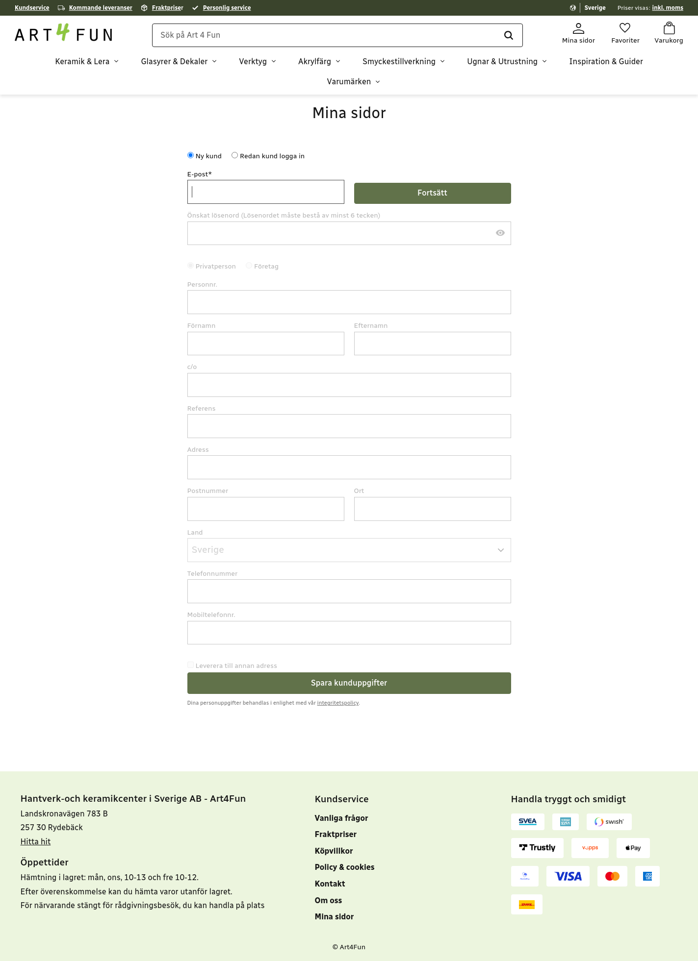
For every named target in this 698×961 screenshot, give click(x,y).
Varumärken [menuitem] (349, 81)
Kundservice (32, 8)
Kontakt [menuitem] (330, 883)
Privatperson (216, 266)
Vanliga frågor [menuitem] (341, 818)
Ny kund (209, 156)
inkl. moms (667, 7)
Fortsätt (432, 192)
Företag (266, 266)
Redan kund (272, 156)
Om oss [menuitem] (328, 900)
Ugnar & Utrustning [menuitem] (502, 61)
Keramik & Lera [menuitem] (82, 61)
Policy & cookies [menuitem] (345, 867)
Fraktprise (166, 7)
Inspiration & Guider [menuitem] (606, 61)
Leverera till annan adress (237, 666)
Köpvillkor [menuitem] (334, 851)
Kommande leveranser (100, 8)
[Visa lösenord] (500, 233)
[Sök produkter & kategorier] (337, 35)
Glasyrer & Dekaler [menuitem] (174, 61)
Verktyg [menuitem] (253, 61)
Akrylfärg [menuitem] (314, 61)
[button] (625, 33)
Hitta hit (36, 841)
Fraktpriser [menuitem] (336, 834)
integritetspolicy (338, 702)
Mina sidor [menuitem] (334, 916)
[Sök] (508, 35)
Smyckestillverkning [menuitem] (399, 61)
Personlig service (227, 8)
